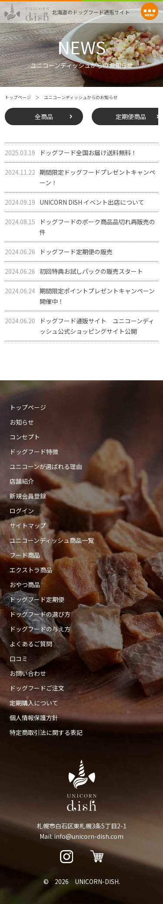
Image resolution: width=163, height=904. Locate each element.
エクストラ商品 (31, 569)
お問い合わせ (28, 673)
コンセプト (25, 436)
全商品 (44, 116)
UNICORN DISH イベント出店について (74, 202)
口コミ (19, 658)
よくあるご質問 (31, 643)
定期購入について (34, 702)
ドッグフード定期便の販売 (59, 251)
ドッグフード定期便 (37, 599)
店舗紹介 (22, 481)
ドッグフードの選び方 (40, 614)
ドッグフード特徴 (34, 451)
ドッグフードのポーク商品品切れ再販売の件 (80, 226)
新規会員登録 (28, 496)
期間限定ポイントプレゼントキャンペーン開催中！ (80, 296)
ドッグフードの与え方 (40, 629)
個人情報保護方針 (34, 717)
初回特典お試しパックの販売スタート (74, 271)
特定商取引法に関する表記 (46, 732)
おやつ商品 (25, 584)
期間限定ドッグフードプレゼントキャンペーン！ (80, 177)
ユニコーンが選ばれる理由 (46, 466)
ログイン (22, 510)
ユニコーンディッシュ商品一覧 (52, 540)
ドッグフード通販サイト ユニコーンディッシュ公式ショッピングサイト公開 (79, 326)
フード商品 (25, 555)
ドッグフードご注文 (37, 688)
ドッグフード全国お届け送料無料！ (71, 152)
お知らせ (22, 422)
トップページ (18, 97)
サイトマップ (28, 525)
